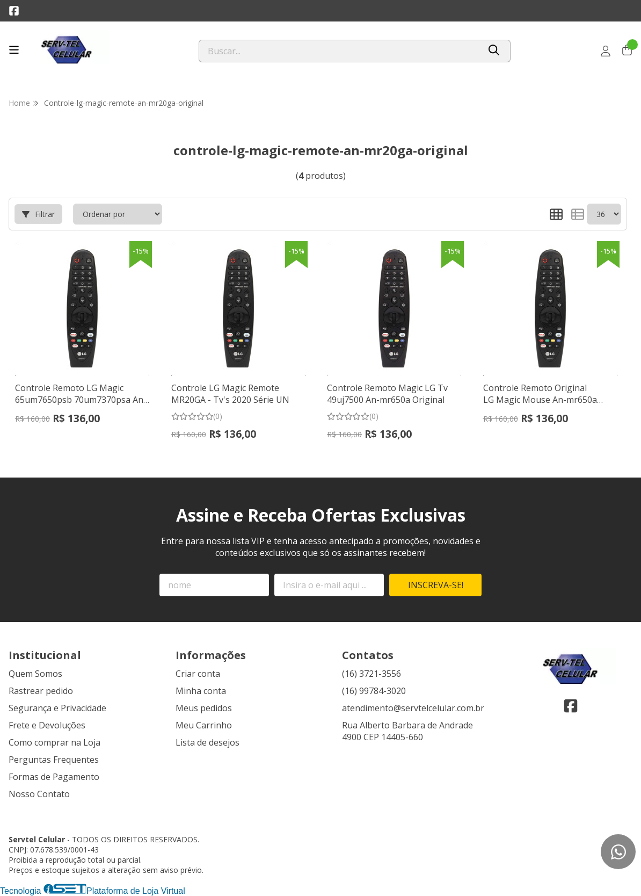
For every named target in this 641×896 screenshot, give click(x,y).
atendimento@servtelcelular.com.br (413, 708)
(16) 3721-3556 (371, 674)
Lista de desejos (207, 742)
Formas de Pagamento (54, 777)
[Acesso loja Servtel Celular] (605, 51)
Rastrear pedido (41, 691)
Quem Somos (35, 674)
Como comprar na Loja (54, 742)
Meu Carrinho (204, 725)
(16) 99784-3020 (374, 691)
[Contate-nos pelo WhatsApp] (618, 851)
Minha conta (201, 691)
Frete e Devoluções (47, 725)
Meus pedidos (204, 708)
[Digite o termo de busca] (339, 51)
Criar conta (198, 674)
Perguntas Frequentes (54, 759)
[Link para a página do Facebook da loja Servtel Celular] (14, 10)
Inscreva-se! (435, 585)
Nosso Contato (39, 794)
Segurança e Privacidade (57, 708)
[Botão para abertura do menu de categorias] (14, 50)
